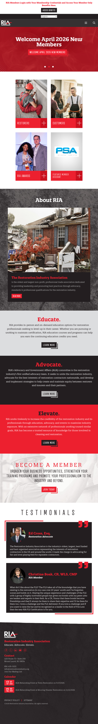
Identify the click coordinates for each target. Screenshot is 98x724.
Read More (17, 296)
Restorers (23, 123)
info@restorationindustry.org (16, 669)
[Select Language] (49, 16)
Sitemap (28, 700)
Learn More (49, 345)
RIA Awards (23, 176)
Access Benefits (49, 10)
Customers (59, 123)
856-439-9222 (10, 666)
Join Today (49, 489)
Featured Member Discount (61, 175)
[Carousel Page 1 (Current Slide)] (45, 66)
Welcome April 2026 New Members (47, 52)
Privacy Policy (12, 700)
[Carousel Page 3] (53, 66)
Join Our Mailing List (13, 672)
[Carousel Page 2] (49, 66)
